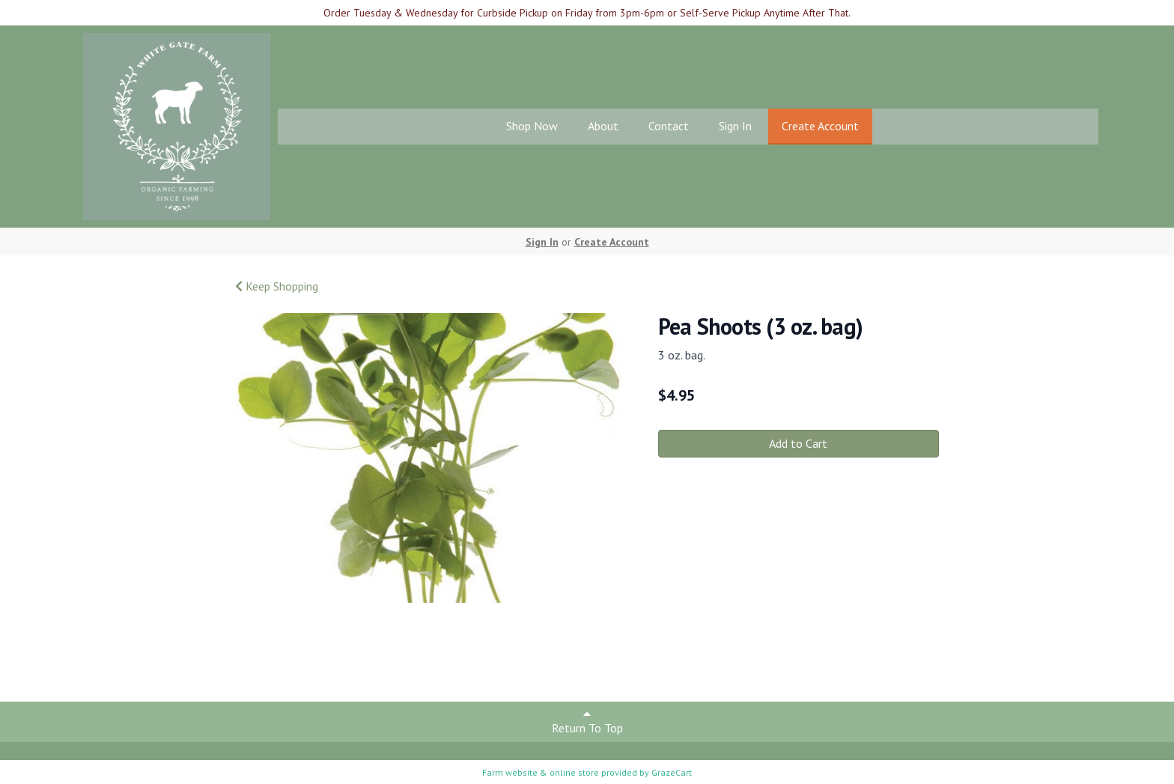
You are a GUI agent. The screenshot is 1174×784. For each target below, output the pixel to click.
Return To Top (587, 721)
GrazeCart (671, 772)
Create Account (820, 125)
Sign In (735, 125)
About (603, 125)
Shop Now (532, 125)
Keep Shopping (276, 286)
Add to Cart (798, 443)
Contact (668, 125)
